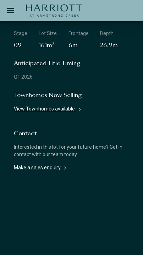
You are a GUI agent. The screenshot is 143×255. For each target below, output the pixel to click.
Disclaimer (33, 216)
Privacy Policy (102, 216)
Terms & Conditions (67, 216)
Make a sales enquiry (37, 167)
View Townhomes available (44, 109)
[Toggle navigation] (10, 10)
